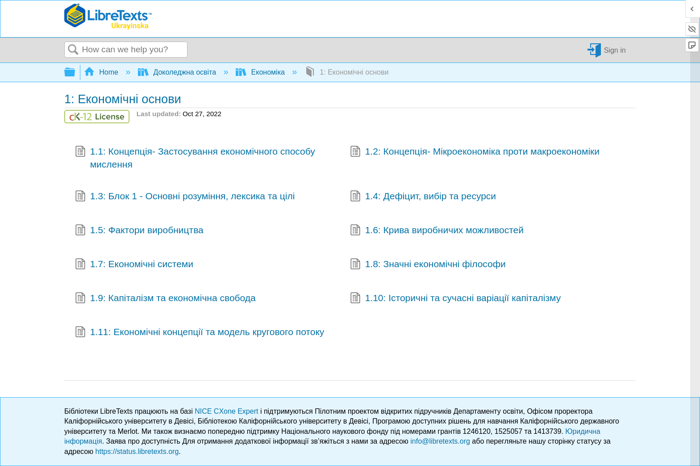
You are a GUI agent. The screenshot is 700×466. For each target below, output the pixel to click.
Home (102, 72)
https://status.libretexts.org (137, 451)
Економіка (261, 72)
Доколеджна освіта (178, 72)
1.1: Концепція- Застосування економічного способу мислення (195, 158)
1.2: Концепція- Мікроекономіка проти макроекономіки (475, 152)
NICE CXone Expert (227, 411)
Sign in (615, 50)
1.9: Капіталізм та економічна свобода (165, 298)
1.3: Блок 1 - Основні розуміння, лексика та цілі (185, 197)
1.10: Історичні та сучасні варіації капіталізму (455, 298)
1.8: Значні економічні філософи (428, 265)
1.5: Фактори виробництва (139, 231)
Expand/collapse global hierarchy (75, 73)
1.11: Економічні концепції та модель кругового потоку (199, 332)
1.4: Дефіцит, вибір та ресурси (423, 197)
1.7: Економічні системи (134, 265)
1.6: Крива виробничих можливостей (437, 231)
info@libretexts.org (440, 441)
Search (73, 50)
